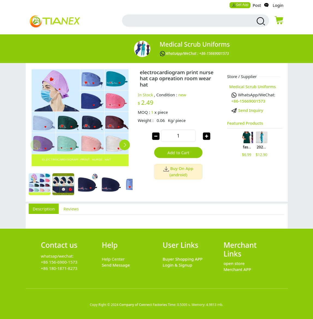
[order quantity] (178, 136)
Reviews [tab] (71, 208)
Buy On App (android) (178, 171)
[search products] (260, 21)
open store (234, 263)
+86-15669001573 (248, 101)
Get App (240, 4)
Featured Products (245, 123)
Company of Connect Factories (143, 304)
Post (257, 5)
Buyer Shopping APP (182, 259)
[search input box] (186, 20)
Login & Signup (177, 265)
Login (278, 5)
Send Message (116, 265)
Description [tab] (44, 208)
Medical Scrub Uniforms (195, 44)
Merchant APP (237, 269)
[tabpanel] (157, 218)
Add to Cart (178, 152)
